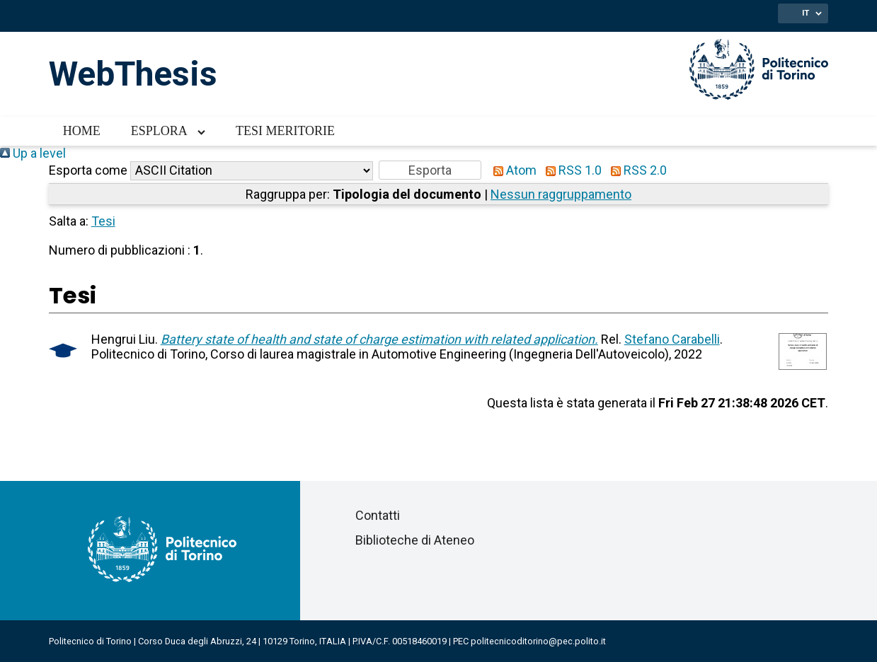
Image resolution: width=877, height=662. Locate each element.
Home (82, 131)
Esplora (159, 131)
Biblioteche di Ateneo (414, 540)
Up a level (33, 153)
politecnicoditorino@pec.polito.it (538, 641)
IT (805, 13)
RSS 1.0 (570, 170)
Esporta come (88, 170)
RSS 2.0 (635, 170)
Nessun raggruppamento (561, 194)
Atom (512, 170)
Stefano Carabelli (672, 339)
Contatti (377, 515)
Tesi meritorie (285, 131)
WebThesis (133, 74)
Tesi (103, 221)
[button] (430, 170)
